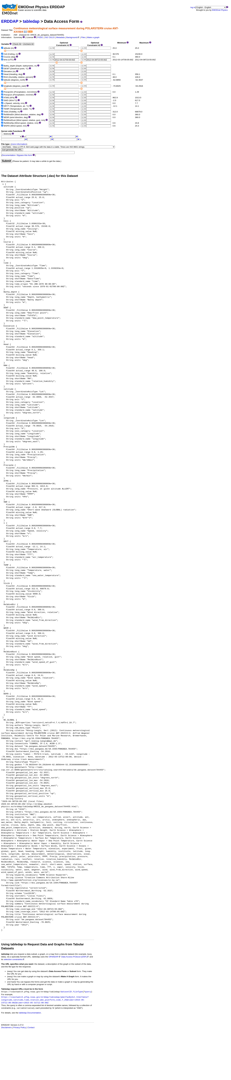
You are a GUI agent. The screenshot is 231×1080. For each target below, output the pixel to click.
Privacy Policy (19, 1027)
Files (83, 37)
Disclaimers (6, 1027)
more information (18, 144)
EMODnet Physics (220, 10)
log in (193, 7)
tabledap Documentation (30, 1013)
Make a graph (93, 37)
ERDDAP (9, 21)
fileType (77, 992)
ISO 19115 (49, 37)
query (88, 992)
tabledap (31, 21)
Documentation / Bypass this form (17, 155)
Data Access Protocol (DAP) (75, 957)
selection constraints (14, 959)
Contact (31, 1027)
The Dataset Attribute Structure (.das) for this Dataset (39, 175)
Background (72, 37)
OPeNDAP (55, 957)
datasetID (66, 992)
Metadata (60, 37)
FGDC (40, 37)
